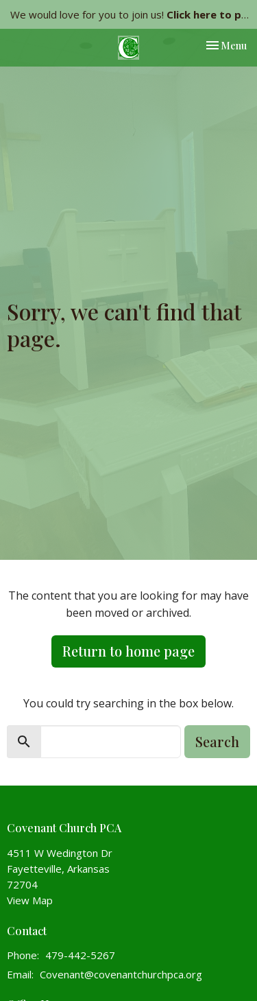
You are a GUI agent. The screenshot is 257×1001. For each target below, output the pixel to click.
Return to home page (128, 650)
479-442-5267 (80, 955)
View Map (30, 900)
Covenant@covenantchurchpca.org (121, 974)
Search (217, 741)
